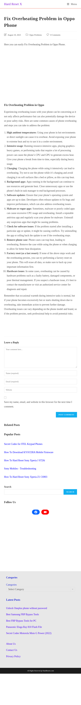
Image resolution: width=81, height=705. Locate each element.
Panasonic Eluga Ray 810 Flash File (24, 627)
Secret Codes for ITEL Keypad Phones (23, 444)
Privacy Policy (13, 656)
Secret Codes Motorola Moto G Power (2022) (28, 633)
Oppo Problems (35, 35)
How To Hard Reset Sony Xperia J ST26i (24, 460)
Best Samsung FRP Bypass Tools (22, 614)
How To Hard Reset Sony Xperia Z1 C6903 (25, 476)
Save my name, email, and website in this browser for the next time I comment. (38, 404)
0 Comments (55, 35)
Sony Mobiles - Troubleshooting (20, 468)
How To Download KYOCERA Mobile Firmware (28, 452)
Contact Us (11, 650)
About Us (11, 643)
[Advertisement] (40, 68)
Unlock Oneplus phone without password (26, 608)
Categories (11, 584)
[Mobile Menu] (72, 4)
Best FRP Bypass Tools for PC (21, 620)
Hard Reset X (13, 4)
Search (7, 486)
